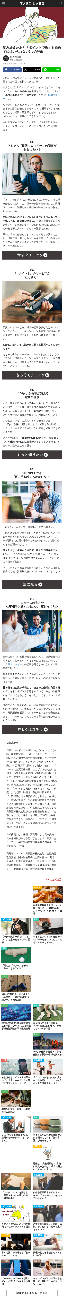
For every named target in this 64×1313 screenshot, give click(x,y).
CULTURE (6, 1175)
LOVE (4, 1060)
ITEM (36, 919)
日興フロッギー (13, 664)
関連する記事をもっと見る (32, 1293)
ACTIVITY (37, 888)
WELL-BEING (7, 919)
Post (32, 69)
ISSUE (5, 977)
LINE (52, 69)
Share (12, 69)
